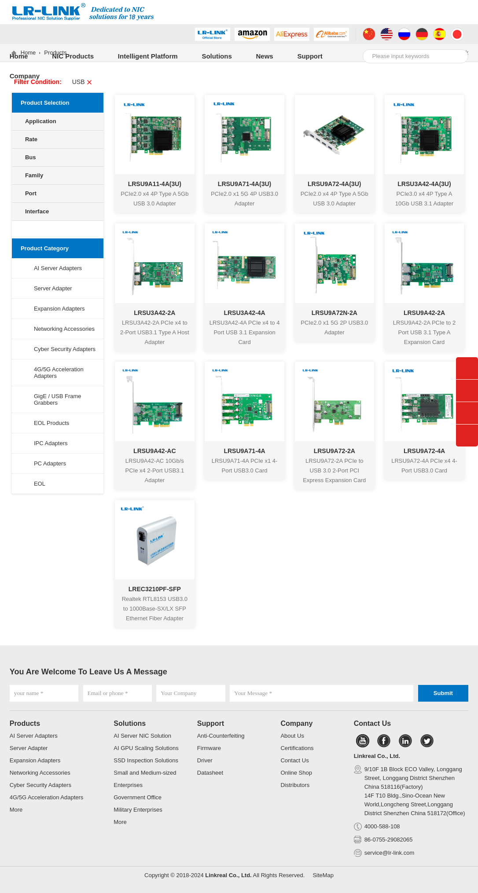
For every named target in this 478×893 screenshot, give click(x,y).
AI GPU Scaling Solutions (146, 748)
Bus (30, 157)
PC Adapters (50, 463)
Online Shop (296, 772)
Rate (31, 139)
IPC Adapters (51, 443)
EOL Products (51, 423)
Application (40, 121)
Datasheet (210, 772)
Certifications (296, 748)
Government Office (138, 797)
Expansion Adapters (59, 308)
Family (34, 175)
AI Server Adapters (58, 268)
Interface (37, 211)
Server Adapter (53, 288)
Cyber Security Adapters (65, 349)
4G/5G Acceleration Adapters (47, 797)
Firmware (209, 748)
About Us (292, 735)
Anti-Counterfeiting (221, 735)
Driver (205, 760)
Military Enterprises (138, 809)
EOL (39, 483)
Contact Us (294, 760)
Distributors (294, 785)
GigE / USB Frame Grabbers (57, 399)
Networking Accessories (64, 329)
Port (31, 193)
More (16, 809)
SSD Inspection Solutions (146, 760)
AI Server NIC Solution (142, 735)
